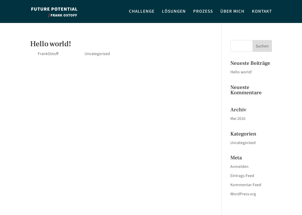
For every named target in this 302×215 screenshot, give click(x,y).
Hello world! (50, 44)
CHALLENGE (142, 11)
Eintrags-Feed (242, 176)
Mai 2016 (237, 119)
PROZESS (203, 11)
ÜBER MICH (232, 11)
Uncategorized (97, 54)
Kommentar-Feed (245, 185)
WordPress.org (243, 194)
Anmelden (239, 167)
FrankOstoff (48, 54)
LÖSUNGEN (174, 11)
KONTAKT (262, 11)
